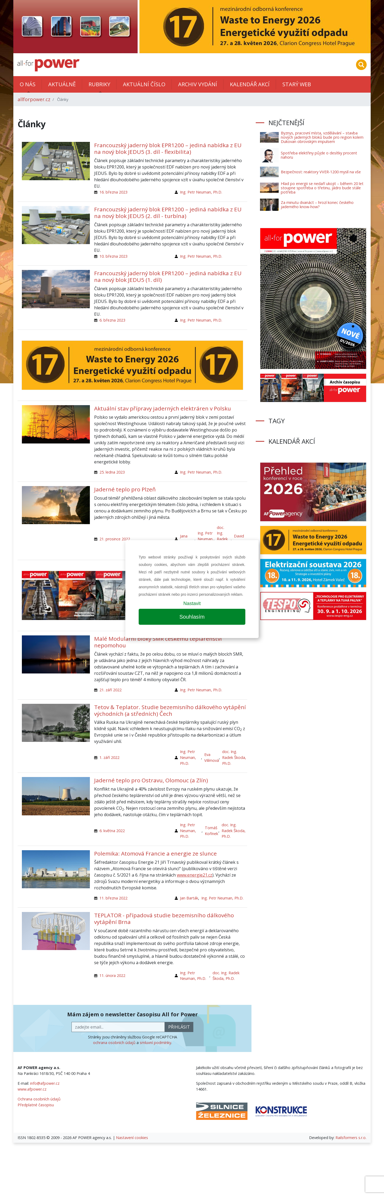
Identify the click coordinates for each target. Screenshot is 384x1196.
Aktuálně (62, 84)
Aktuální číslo (144, 84)
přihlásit (179, 1027)
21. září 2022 (110, 689)
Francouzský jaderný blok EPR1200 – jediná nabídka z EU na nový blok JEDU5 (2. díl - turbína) (168, 213)
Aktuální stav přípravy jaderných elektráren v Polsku (162, 408)
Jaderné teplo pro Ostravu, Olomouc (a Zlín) (151, 780)
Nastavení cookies (132, 1137)
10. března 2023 (113, 256)
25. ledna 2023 (112, 472)
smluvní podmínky (155, 1042)
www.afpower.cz (32, 1089)
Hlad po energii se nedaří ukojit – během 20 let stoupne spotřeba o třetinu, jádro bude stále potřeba (322, 188)
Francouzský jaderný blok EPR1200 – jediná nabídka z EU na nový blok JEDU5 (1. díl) (168, 276)
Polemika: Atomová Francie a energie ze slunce (155, 853)
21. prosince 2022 (114, 538)
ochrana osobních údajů (114, 1042)
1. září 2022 (109, 757)
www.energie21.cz (194, 875)
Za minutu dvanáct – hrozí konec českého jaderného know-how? (317, 204)
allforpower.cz (34, 99)
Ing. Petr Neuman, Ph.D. (201, 192)
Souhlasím (192, 617)
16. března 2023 (113, 192)
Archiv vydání (197, 84)
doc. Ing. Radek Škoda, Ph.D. (223, 539)
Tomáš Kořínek (211, 830)
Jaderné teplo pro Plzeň (125, 489)
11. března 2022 (113, 898)
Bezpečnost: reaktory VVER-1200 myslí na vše (321, 171)
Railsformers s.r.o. (350, 1137)
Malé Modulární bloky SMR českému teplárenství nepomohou (158, 642)
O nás (27, 84)
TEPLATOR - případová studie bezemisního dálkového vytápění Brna (164, 918)
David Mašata (240, 538)
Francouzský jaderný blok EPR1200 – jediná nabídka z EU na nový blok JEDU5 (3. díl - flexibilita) (168, 148)
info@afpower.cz (44, 1083)
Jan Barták (189, 898)
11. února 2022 (112, 975)
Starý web (296, 84)
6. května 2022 (112, 830)
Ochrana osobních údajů (39, 1099)
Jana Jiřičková (187, 538)
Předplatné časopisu (36, 1104)
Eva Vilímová (211, 757)
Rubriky (99, 84)
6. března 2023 (112, 320)
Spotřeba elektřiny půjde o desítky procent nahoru (319, 155)
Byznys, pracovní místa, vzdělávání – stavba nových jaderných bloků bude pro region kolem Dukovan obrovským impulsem (322, 137)
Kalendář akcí (250, 84)
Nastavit (192, 603)
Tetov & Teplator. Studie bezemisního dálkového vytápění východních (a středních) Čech (170, 710)
